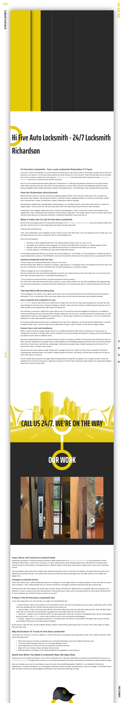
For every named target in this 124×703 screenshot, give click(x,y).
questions (36, 616)
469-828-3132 (118, 10)
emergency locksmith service (78, 223)
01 (118, 341)
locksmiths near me (63, 177)
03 (118, 354)
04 (118, 361)
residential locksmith (19, 660)
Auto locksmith (26, 303)
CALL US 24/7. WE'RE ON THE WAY (62, 423)
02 (118, 348)
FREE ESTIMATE (119, 692)
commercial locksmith (77, 560)
